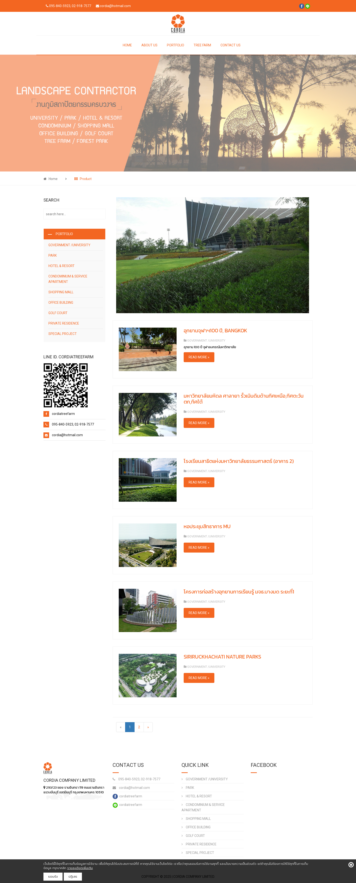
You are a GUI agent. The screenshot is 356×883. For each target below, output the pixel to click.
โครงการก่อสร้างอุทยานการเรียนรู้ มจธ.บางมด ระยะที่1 (239, 592)
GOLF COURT (58, 313)
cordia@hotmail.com (131, 788)
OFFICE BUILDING (60, 302)
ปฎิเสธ (72, 876)
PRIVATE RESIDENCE (63, 323)
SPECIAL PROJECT (62, 334)
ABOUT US (149, 45)
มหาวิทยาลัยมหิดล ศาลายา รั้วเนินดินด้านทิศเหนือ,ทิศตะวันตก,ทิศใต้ (244, 399)
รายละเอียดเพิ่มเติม (80, 868)
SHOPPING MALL (60, 292)
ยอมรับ (53, 876)
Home (50, 179)
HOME (127, 45)
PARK (52, 255)
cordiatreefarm (127, 796)
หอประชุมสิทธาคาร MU (207, 526)
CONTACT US (230, 45)
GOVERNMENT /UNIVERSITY (69, 245)
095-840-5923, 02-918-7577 (136, 779)
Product (83, 179)
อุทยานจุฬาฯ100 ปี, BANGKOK (215, 330)
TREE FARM (202, 45)
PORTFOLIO (175, 45)
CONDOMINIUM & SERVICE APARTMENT (67, 279)
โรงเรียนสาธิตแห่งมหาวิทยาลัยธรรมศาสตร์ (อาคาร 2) (239, 461)
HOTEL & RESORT (61, 266)
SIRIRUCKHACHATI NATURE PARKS (222, 657)
